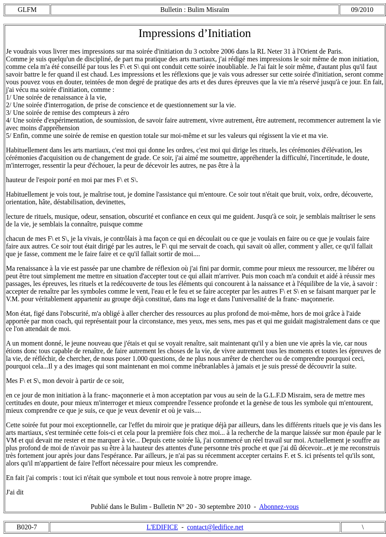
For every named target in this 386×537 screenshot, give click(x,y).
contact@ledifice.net (215, 527)
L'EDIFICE (162, 527)
